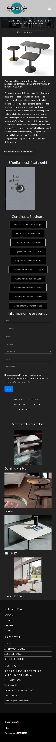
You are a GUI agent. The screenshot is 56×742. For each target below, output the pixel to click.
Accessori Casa (22, 24)
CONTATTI (9, 630)
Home (15, 24)
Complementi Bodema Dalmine (28, 296)
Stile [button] (37, 404)
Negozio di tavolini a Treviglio (28, 224)
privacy (38, 375)
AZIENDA (8, 615)
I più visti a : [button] (27, 410)
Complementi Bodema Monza (28, 287)
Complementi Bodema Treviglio (28, 269)
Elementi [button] (35, 399)
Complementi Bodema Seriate (28, 305)
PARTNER (8, 625)
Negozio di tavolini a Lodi (28, 233)
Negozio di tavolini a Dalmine (28, 251)
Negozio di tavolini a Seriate (28, 260)
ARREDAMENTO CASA (14, 649)
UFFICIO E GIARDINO (14, 659)
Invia (8, 388)
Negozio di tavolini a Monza (28, 242)
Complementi (32, 24)
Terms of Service (20, 382)
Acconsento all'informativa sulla (24, 375)
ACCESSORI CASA (12, 654)
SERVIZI (7, 620)
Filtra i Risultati (28, 32)
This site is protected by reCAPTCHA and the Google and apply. (27, 380)
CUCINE (7, 643)
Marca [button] (18, 399)
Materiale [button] (20, 404)
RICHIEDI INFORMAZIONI (18, 151)
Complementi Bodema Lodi (28, 278)
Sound (41, 24)
